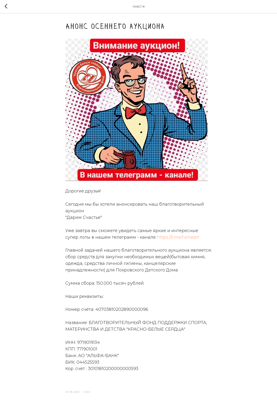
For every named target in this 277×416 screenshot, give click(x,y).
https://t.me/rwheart (178, 237)
